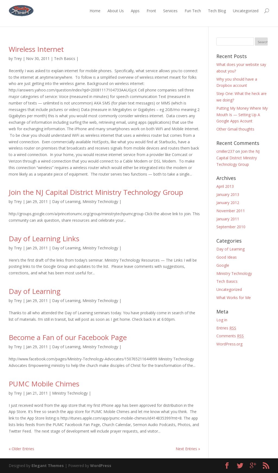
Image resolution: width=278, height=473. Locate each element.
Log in (221, 319)
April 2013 (225, 186)
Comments (230, 335)
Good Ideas (226, 257)
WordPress (100, 465)
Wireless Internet (36, 49)
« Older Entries (21, 448)
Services (170, 10)
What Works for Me (233, 297)
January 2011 (227, 218)
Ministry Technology (100, 201)
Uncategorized (245, 10)
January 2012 (227, 202)
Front (151, 10)
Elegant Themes (47, 465)
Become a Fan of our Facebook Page (68, 337)
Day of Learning (66, 201)
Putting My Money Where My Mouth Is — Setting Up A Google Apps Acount (242, 115)
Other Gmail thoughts (235, 129)
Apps (135, 10)
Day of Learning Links (44, 238)
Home (95, 10)
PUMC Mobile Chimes (44, 384)
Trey (18, 58)
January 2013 (227, 194)
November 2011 (230, 210)
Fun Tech (193, 10)
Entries (226, 328)
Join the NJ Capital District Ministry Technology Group (96, 192)
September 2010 (230, 226)
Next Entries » (188, 448)
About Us (116, 10)
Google (222, 265)
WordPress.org (229, 344)
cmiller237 (225, 151)
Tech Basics (64, 58)
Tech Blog (217, 10)
